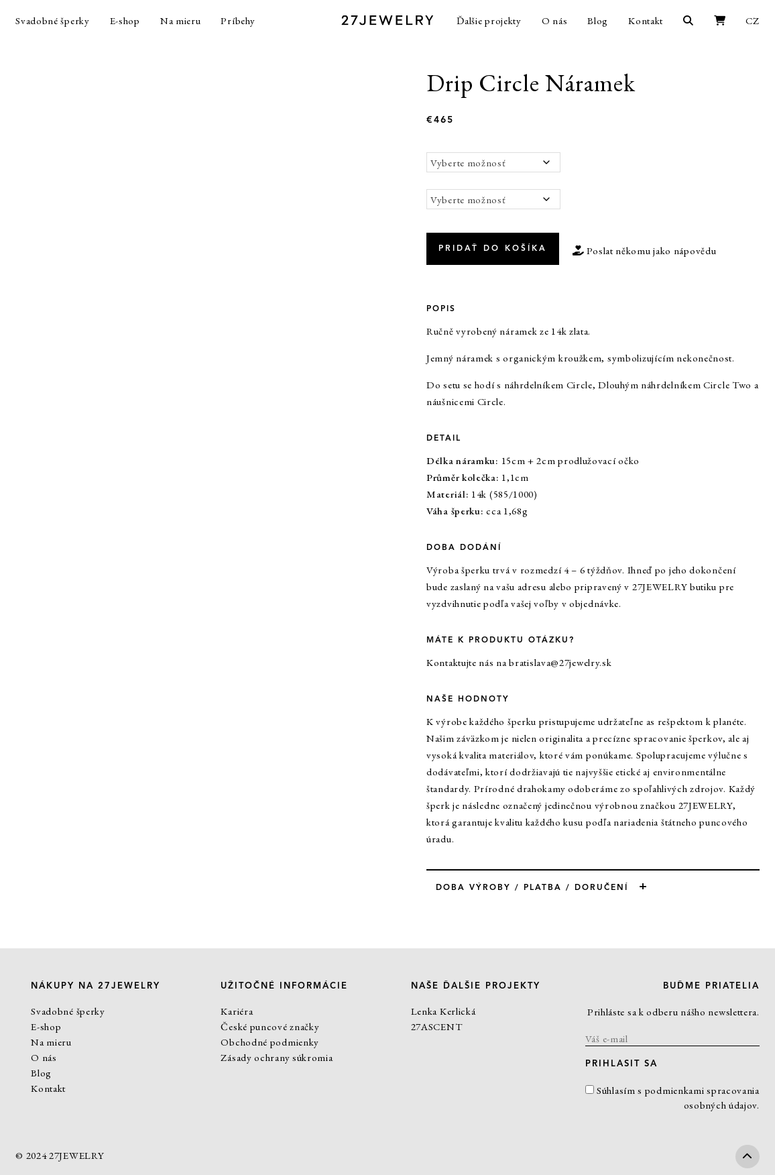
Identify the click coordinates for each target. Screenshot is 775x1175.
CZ (752, 20)
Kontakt (645, 20)
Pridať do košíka (492, 249)
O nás (555, 20)
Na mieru (180, 20)
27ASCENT (437, 1026)
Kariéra (237, 1011)
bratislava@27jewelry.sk (560, 662)
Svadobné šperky (52, 20)
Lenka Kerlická (443, 1011)
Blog (597, 20)
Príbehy (238, 20)
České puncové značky (270, 1026)
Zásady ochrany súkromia (277, 1057)
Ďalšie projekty (489, 20)
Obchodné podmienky (270, 1042)
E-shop (125, 20)
